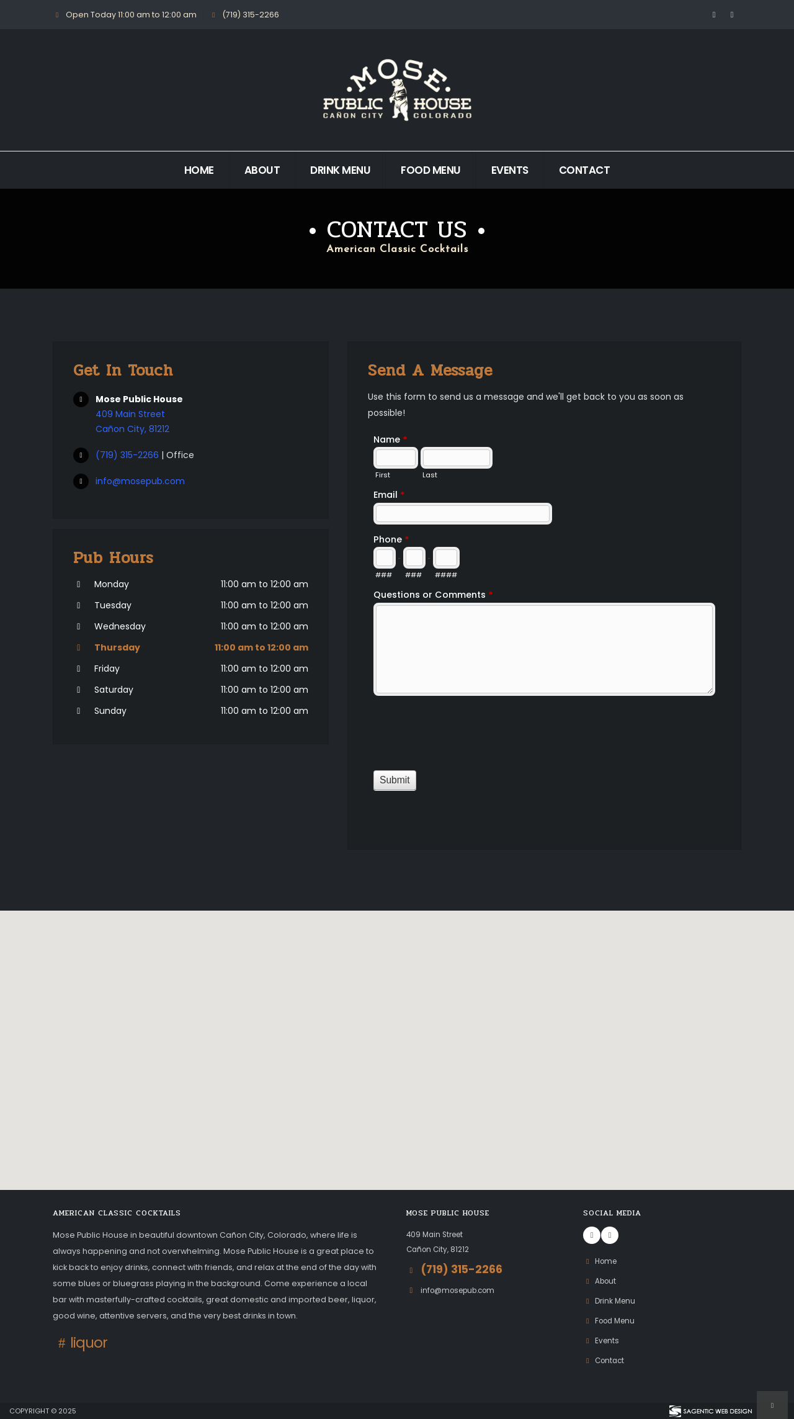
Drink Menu (340, 170)
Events (510, 170)
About (262, 170)
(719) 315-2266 (128, 455)
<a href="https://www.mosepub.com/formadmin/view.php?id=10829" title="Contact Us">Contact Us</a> (544, 627)
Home (199, 170)
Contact (584, 170)
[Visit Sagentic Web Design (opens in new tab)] (710, 1411)
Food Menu (431, 170)
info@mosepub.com (140, 481)
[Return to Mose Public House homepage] (397, 89)
